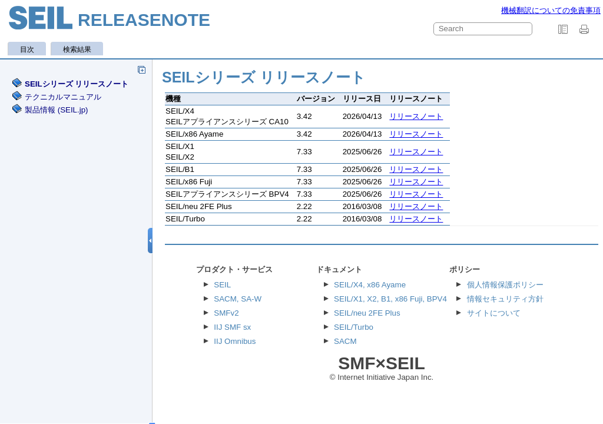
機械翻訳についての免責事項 (551, 10)
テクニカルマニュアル (63, 96)
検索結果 (77, 49)
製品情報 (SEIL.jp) (56, 109)
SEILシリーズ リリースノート (76, 84)
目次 (27, 49)
